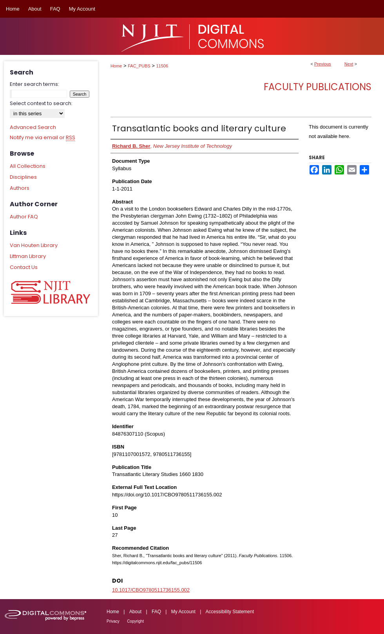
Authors (19, 188)
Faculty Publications (317, 86)
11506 (162, 66)
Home (116, 66)
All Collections (27, 166)
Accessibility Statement (230, 611)
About (135, 611)
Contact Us (24, 267)
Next (348, 64)
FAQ (156, 611)
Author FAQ (24, 216)
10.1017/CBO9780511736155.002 (151, 590)
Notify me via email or (42, 138)
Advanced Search (33, 127)
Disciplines (23, 177)
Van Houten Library (34, 245)
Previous (322, 64)
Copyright (135, 621)
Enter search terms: (34, 84)
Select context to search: (41, 103)
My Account (183, 611)
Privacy (113, 621)
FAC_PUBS (139, 66)
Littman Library (28, 256)
